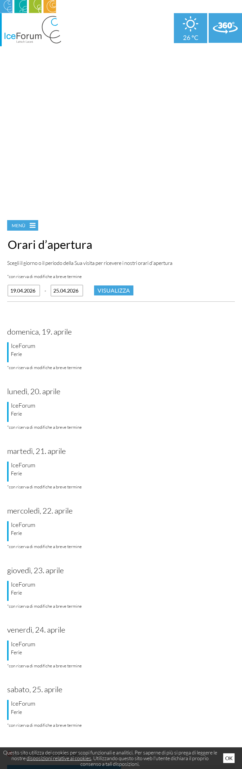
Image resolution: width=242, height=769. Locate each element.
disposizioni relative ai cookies (59, 758)
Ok (229, 758)
